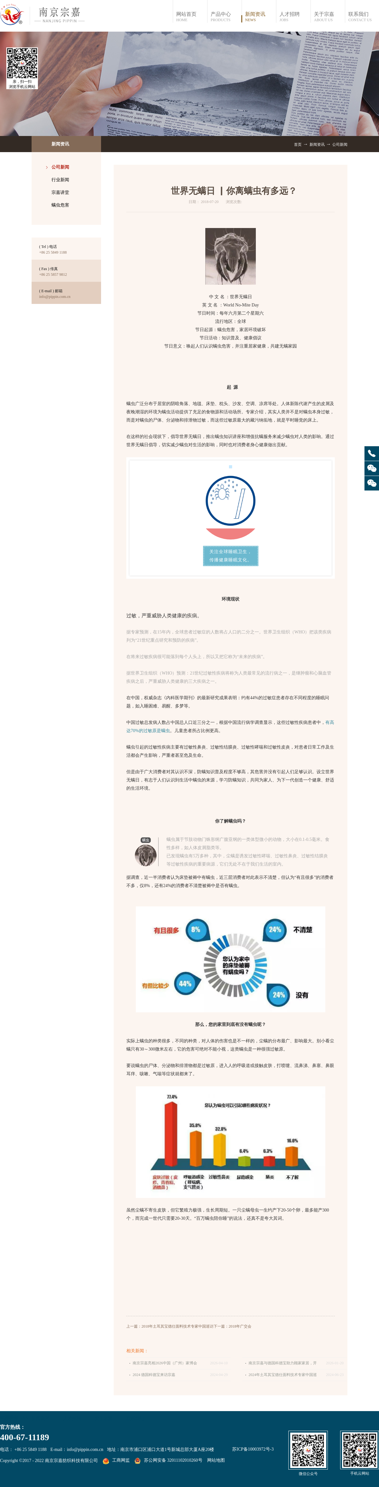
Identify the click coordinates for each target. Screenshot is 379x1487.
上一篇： (170, 1326)
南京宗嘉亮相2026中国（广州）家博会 (165, 1363)
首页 (298, 144)
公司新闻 (339, 144)
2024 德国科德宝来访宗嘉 (154, 1375)
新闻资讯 (317, 144)
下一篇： (232, 1326)
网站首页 (191, 16)
